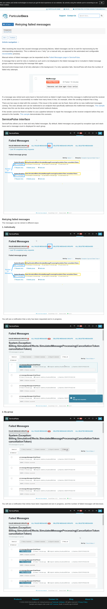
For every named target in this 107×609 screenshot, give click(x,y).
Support (62, 16)
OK (102, 2)
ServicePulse (8, 32)
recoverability (7, 54)
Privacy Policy (82, 602)
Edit (5, 37)
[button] (53, 41)
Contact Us (71, 16)
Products (18, 599)
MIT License (54, 604)
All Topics (8, 24)
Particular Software (58, 602)
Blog (67, 9)
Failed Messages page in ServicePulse (64, 57)
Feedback (12, 37)
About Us (89, 599)
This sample (100, 106)
